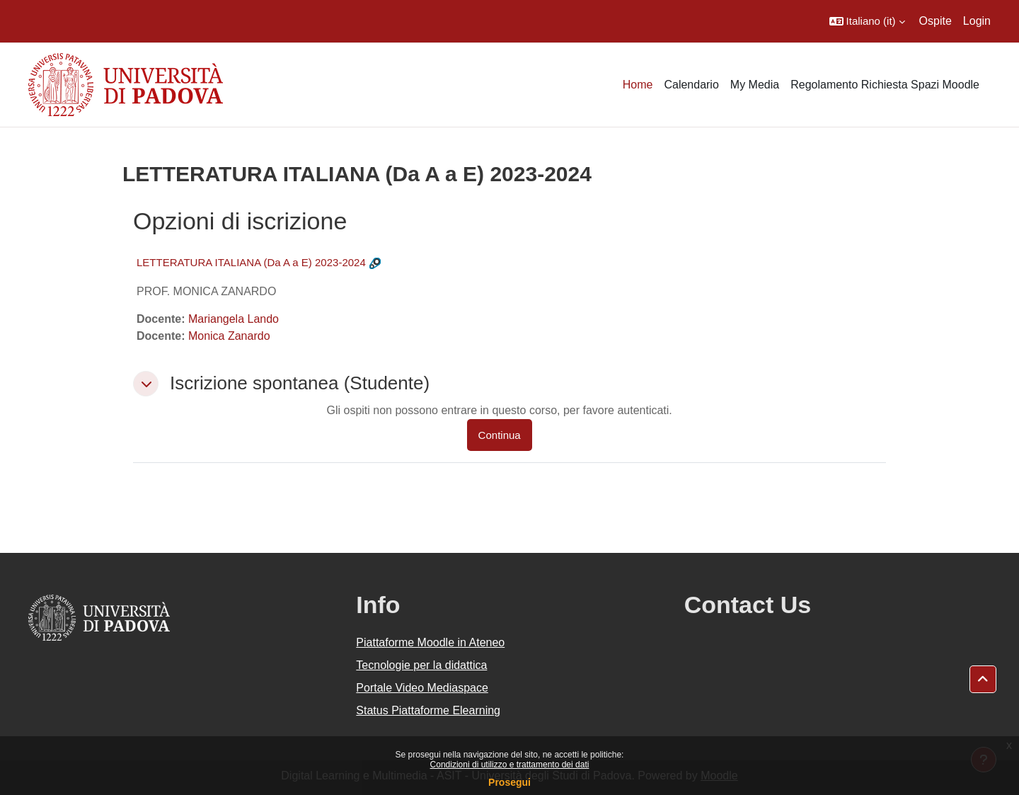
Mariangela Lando (233, 319)
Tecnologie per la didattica (421, 665)
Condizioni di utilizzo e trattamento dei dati (509, 765)
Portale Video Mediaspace (422, 688)
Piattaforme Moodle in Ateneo (430, 642)
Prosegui (509, 782)
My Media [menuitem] (754, 85)
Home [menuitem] (638, 85)
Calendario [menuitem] (691, 85)
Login (977, 21)
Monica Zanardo (229, 336)
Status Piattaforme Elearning (428, 710)
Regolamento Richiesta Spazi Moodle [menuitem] (884, 85)
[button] (867, 21)
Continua (499, 435)
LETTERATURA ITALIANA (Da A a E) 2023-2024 (251, 262)
